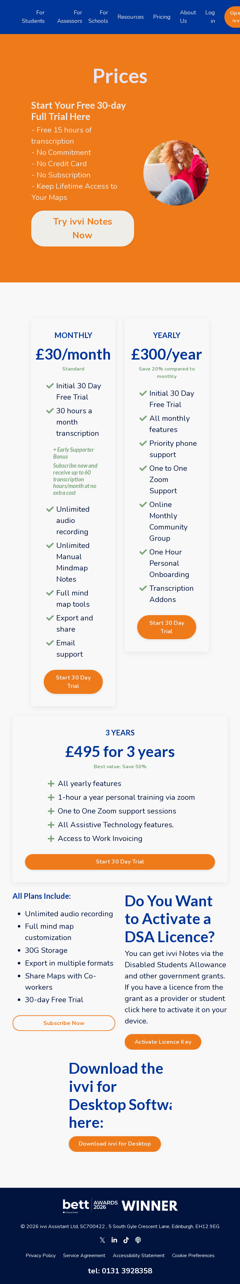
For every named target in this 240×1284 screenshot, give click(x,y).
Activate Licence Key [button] (163, 1042)
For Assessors (69, 17)
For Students (33, 17)
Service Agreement (84, 1255)
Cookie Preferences (193, 1255)
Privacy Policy (41, 1255)
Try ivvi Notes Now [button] (82, 228)
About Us (188, 17)
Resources (131, 17)
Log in (210, 17)
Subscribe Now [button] (63, 1023)
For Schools (98, 17)
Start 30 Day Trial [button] (73, 682)
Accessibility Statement (139, 1255)
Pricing (162, 17)
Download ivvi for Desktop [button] (115, 1143)
